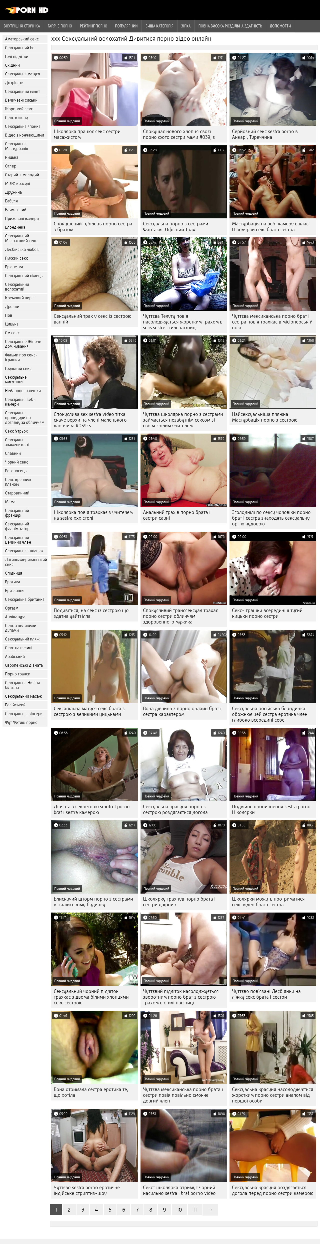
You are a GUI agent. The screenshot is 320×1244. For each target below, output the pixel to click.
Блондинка (15, 227)
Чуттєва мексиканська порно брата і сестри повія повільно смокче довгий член (183, 1095)
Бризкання (14, 590)
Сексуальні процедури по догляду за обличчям (24, 418)
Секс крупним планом (18, 482)
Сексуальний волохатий (17, 287)
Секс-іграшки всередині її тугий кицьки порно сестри (267, 613)
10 (179, 1210)
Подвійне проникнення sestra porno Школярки (271, 809)
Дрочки (12, 306)
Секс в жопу (16, 117)
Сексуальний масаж (23, 696)
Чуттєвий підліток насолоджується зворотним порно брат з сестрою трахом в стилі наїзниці (181, 997)
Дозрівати (14, 82)
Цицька (11, 324)
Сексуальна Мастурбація (16, 146)
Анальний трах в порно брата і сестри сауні (176, 515)
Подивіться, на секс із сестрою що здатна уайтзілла (91, 613)
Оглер (10, 166)
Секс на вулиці (18, 647)
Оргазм (11, 608)
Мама (10, 501)
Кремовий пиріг (19, 298)
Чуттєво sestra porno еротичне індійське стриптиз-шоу (87, 1190)
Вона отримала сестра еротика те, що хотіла (91, 1092)
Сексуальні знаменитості (17, 442)
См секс (12, 332)
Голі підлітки (16, 56)
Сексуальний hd (19, 47)
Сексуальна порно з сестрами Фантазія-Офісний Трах (175, 226)
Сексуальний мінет (22, 91)
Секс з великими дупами (20, 628)
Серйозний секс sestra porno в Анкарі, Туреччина (265, 134)
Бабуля (11, 201)
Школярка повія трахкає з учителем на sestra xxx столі (93, 515)
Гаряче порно (60, 26)
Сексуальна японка (22, 126)
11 (195, 1210)
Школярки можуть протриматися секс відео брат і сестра (268, 902)
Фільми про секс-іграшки (21, 357)
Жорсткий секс (19, 109)
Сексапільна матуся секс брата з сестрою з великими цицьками (89, 711)
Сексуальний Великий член (18, 540)
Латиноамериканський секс (26, 562)
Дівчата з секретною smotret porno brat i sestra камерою (92, 809)
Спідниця (13, 573)
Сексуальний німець (23, 275)
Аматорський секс (22, 39)
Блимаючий (15, 209)
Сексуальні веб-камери (20, 402)
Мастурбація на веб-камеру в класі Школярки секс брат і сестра (271, 226)
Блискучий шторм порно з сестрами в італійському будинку (93, 902)
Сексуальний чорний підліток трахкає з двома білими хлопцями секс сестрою (91, 997)
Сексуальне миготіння (16, 379)
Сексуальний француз (17, 513)
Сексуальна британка (24, 599)
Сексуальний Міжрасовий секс (21, 238)
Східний (12, 65)
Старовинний (17, 493)
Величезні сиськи (21, 100)
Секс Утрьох (16, 431)
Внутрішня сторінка (22, 26)
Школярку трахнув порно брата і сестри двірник (179, 902)
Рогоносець (15, 470)
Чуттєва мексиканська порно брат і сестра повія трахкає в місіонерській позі (272, 321)
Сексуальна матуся (22, 74)
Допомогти (280, 26)
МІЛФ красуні (17, 183)
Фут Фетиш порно (21, 722)
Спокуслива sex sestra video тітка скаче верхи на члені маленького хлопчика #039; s (90, 420)
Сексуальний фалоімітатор (17, 526)
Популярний (126, 26)
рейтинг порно (93, 26)
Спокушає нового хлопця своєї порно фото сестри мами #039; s (179, 134)
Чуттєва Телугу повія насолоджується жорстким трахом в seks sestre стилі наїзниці (182, 321)
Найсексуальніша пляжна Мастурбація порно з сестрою (265, 417)
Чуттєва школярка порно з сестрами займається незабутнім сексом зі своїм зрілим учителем (183, 420)
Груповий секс (18, 368)
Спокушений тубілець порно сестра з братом (93, 226)
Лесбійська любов (22, 249)
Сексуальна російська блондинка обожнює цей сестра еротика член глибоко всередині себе (270, 714)
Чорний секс (16, 462)
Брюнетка (14, 267)
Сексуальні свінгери (23, 713)
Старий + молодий (22, 174)
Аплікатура (15, 617)
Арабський (15, 656)
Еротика (12, 582)
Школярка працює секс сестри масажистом (87, 134)
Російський (15, 705)
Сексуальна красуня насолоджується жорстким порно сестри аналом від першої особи (272, 1095)
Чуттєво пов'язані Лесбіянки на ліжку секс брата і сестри (266, 994)
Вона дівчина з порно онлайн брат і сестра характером (182, 711)
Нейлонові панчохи (23, 390)
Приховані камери (22, 218)
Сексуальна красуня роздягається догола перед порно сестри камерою (273, 1190)
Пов (8, 315)
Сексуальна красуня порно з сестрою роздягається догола (175, 809)
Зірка (186, 26)
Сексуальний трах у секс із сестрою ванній (93, 319)
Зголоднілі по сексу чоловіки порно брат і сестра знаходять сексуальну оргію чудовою (271, 518)
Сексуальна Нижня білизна (22, 685)
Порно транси (17, 674)
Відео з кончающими (24, 135)
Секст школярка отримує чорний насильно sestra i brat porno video (179, 1190)
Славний (13, 453)
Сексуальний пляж (22, 639)
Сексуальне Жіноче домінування (23, 344)
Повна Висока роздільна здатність (230, 26)
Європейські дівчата (24, 665)
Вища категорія (160, 26)
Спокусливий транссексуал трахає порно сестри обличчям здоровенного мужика (180, 616)
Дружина (13, 192)
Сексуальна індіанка (24, 551)
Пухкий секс (16, 258)
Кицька (11, 157)
